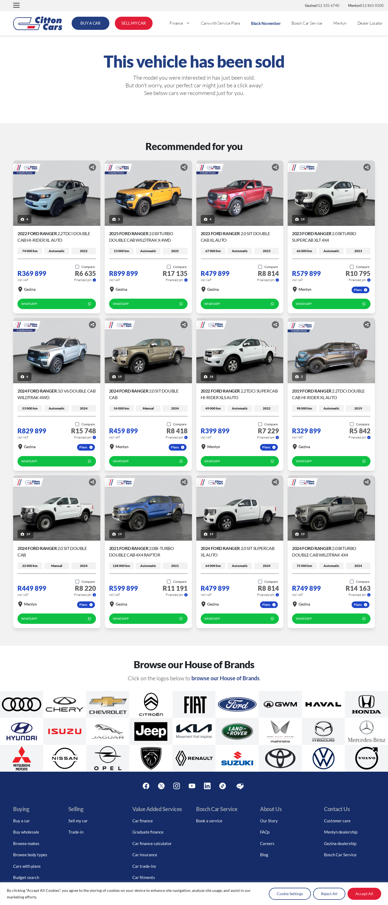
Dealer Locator (370, 23)
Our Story (269, 820)
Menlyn (339, 23)
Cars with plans (27, 866)
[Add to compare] (85, 267)
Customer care (337, 820)
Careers (267, 843)
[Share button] (92, 167)
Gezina (26, 289)
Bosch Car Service (306, 23)
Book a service (209, 820)
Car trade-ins (144, 866)
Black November (266, 23)
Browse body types (30, 854)
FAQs (265, 831)
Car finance (142, 820)
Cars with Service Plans (220, 23)
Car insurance (144, 854)
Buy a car (21, 820)
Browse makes (26, 843)
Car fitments (143, 877)
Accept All (364, 893)
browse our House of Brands (225, 678)
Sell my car (78, 820)
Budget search (26, 877)
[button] (16, 5)
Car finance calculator (152, 843)
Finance (182, 23)
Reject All (329, 893)
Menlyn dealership (340, 831)
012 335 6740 (322, 5)
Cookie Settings (290, 893)
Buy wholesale (26, 831)
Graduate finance (148, 831)
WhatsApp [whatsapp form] (56, 304)
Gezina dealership (340, 843)
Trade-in (75, 831)
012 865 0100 (366, 5)
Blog (264, 854)
